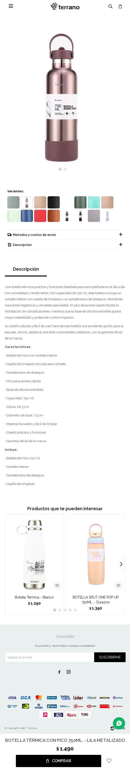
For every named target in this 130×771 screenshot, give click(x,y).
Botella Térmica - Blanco (34, 597)
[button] (60, 169)
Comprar (61, 761)
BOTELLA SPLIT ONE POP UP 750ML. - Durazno (96, 599)
